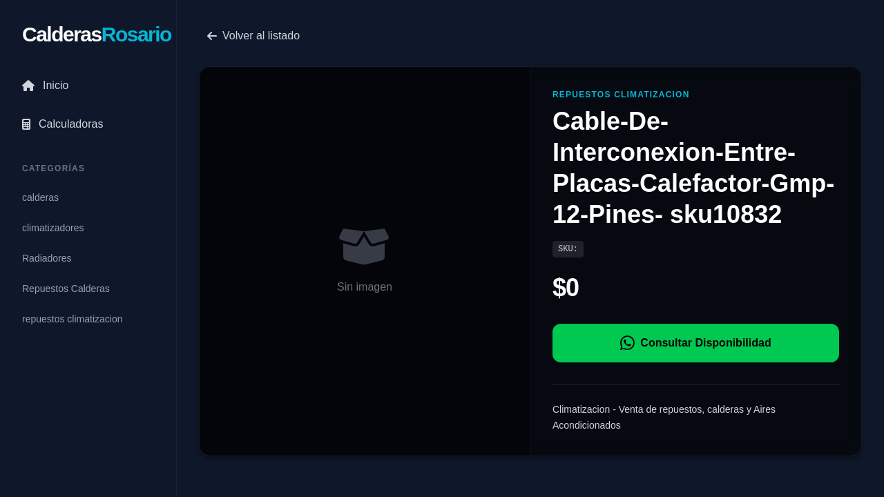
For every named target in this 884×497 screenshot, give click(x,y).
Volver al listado (253, 35)
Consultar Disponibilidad (695, 343)
